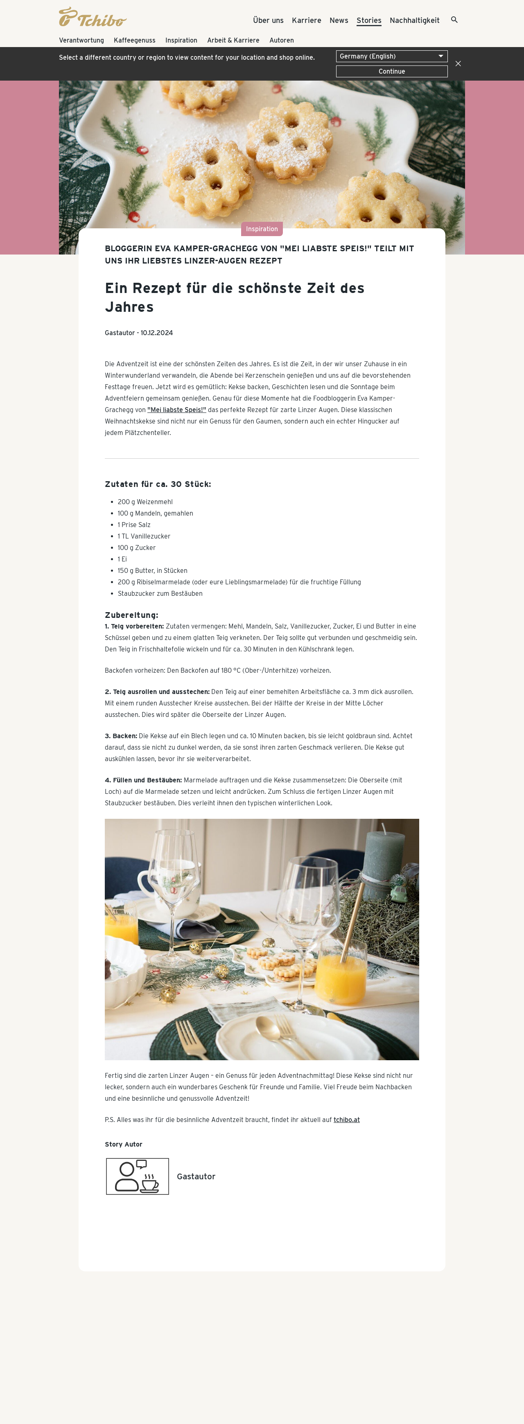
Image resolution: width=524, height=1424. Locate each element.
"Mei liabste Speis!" (176, 410)
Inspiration (181, 40)
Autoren (281, 40)
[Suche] (447, 21)
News (339, 20)
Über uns (268, 20)
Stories (369, 20)
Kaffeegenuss (135, 40)
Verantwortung (81, 40)
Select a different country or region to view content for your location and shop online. (187, 57)
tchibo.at (347, 1120)
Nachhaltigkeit (415, 20)
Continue (392, 71)
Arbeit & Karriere (233, 40)
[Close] (456, 64)
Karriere (306, 20)
